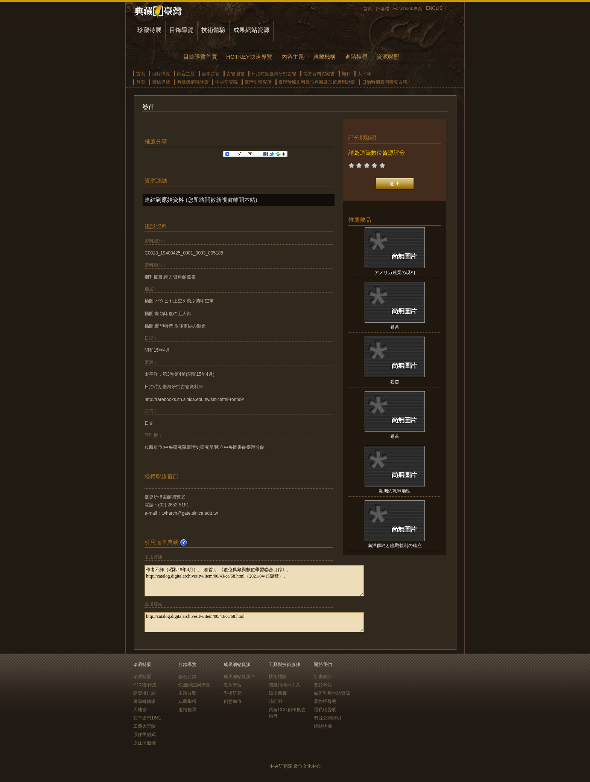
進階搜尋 (356, 56)
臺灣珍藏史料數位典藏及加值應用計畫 (316, 82)
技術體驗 (213, 30)
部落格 (382, 8)
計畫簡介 (323, 676)
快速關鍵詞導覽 (194, 684)
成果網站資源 (251, 30)
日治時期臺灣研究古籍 (274, 73)
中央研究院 (226, 82)
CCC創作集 (145, 684)
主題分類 (187, 693)
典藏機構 (324, 56)
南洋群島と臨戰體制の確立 (395, 545)
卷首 (394, 327)
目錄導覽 (181, 30)
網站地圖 (323, 726)
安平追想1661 (147, 718)
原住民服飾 (144, 742)
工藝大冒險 (144, 726)
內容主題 (292, 56)
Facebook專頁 (407, 8)
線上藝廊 (278, 693)
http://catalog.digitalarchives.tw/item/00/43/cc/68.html (254, 622)
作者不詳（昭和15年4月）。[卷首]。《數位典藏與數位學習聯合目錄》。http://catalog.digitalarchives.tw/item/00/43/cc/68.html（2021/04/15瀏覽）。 (254, 580)
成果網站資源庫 (239, 676)
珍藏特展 (149, 30)
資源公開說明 (327, 718)
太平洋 (364, 73)
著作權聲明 (325, 701)
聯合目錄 (187, 676)
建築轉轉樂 (144, 701)
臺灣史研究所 (258, 82)
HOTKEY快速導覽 (249, 56)
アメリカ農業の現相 (394, 272)
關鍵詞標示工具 (284, 684)
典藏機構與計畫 (192, 82)
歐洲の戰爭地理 (395, 491)
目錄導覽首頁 (200, 56)
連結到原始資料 (164, 200)
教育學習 (233, 684)
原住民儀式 (144, 734)
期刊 (346, 73)
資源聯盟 (388, 56)
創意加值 (233, 701)
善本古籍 (211, 73)
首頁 (367, 8)
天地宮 (140, 709)
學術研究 (233, 693)
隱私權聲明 (325, 709)
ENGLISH (436, 8)
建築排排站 (144, 693)
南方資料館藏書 (319, 73)
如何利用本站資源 (332, 693)
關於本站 (323, 684)
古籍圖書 (236, 73)
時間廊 (275, 701)
